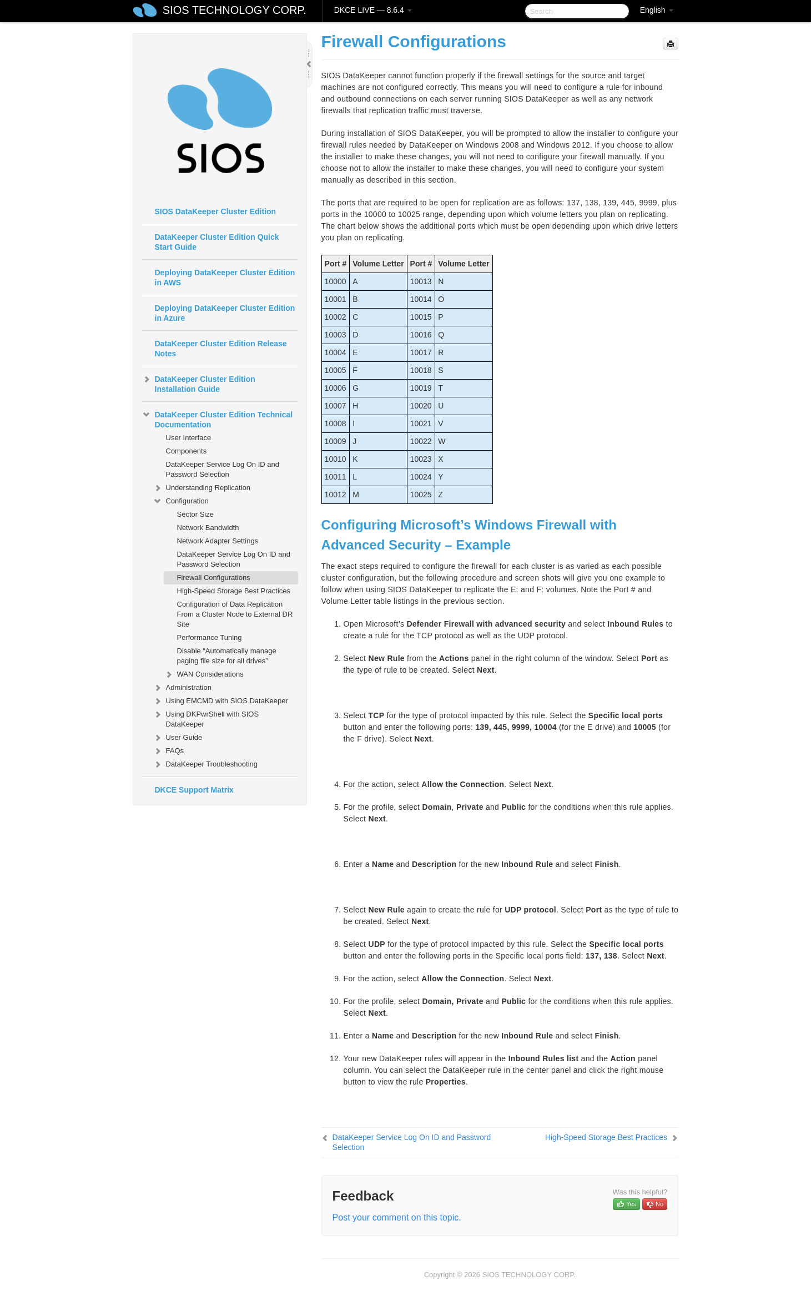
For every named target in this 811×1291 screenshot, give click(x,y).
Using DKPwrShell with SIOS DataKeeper (206, 718)
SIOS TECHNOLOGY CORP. (234, 10)
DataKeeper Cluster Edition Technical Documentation (217, 418)
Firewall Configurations (213, 577)
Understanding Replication (201, 488)
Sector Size (195, 514)
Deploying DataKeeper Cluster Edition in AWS (225, 277)
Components (186, 451)
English (656, 10)
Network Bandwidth (208, 527)
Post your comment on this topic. (397, 1217)
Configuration (181, 501)
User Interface (188, 437)
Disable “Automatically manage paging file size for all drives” (226, 656)
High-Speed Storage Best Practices (234, 591)
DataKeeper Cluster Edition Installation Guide (198, 383)
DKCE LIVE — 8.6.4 (373, 10)
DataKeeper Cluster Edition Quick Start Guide (217, 242)
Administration (182, 687)
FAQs (168, 751)
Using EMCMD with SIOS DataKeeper (220, 701)
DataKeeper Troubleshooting (205, 764)
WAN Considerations (204, 674)
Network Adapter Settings (218, 541)
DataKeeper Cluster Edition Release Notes (221, 348)
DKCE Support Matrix (194, 789)
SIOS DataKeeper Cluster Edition (215, 211)
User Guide (178, 737)
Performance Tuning (209, 637)
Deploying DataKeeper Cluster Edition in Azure (225, 313)
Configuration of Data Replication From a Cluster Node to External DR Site (235, 614)
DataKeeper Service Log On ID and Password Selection (223, 469)
